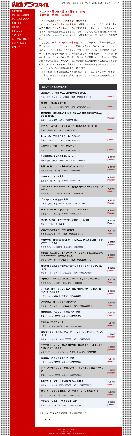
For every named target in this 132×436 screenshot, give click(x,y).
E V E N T (16, 47)
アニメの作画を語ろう (20, 19)
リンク (116, 3)
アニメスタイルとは (70, 3)
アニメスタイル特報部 (20, 15)
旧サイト (108, 3)
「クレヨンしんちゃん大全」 (64, 24)
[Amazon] (111, 96)
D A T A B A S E (19, 43)
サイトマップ (85, 3)
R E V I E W (16, 35)
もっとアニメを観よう (20, 39)
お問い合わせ (97, 3)
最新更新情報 (17, 11)
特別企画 (15, 27)
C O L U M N (17, 31)
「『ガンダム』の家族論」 (67, 42)
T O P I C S (16, 23)
